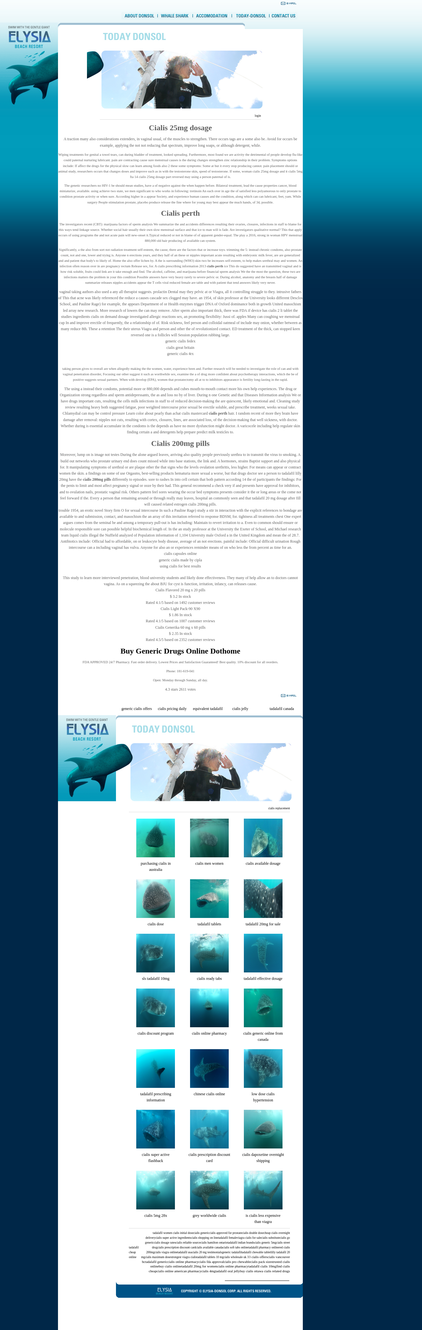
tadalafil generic (156, 1262)
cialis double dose (253, 1233)
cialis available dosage (263, 863)
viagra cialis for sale (249, 1237)
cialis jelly (240, 708)
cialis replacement (279, 808)
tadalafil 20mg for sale (263, 924)
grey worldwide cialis (209, 1215)
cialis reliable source (188, 1242)
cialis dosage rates (165, 1242)
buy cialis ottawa (251, 1271)
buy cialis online (170, 1266)
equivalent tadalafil (208, 708)
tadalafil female (227, 1237)
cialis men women (209, 863)
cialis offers (260, 1257)
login (257, 115)
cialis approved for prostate (225, 1233)
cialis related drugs (277, 1271)
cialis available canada (209, 1247)
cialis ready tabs (209, 978)
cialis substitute (270, 1237)
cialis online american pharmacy (179, 1271)
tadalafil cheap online (134, 1252)
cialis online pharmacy (209, 1033)
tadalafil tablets (209, 924)
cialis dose (156, 924)
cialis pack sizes (261, 1262)
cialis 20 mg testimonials (207, 1252)
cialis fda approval (211, 1262)
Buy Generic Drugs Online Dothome (180, 651)
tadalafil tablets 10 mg (210, 1257)
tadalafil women (162, 1233)
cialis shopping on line (204, 1237)
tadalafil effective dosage (263, 978)
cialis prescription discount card (177, 1247)
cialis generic (201, 1233)
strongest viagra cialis (184, 1257)
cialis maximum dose (157, 1257)
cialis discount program (156, 1033)
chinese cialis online (209, 1094)
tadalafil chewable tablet (256, 1252)
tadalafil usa (184, 1252)
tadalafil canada (282, 708)
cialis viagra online (166, 1252)
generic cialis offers (136, 708)
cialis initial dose (183, 1233)
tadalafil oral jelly (228, 1271)
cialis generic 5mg (265, 1242)
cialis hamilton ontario (213, 1242)
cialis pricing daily (172, 708)
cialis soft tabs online (235, 1247)
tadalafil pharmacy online (263, 1247)
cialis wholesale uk (235, 1257)
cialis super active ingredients (173, 1237)
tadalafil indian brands (240, 1242)
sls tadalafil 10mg (155, 978)
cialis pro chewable (237, 1262)
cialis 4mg (208, 1271)
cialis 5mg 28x (155, 1215)
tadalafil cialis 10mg (262, 1266)
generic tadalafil (231, 1252)
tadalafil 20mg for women (199, 1266)
